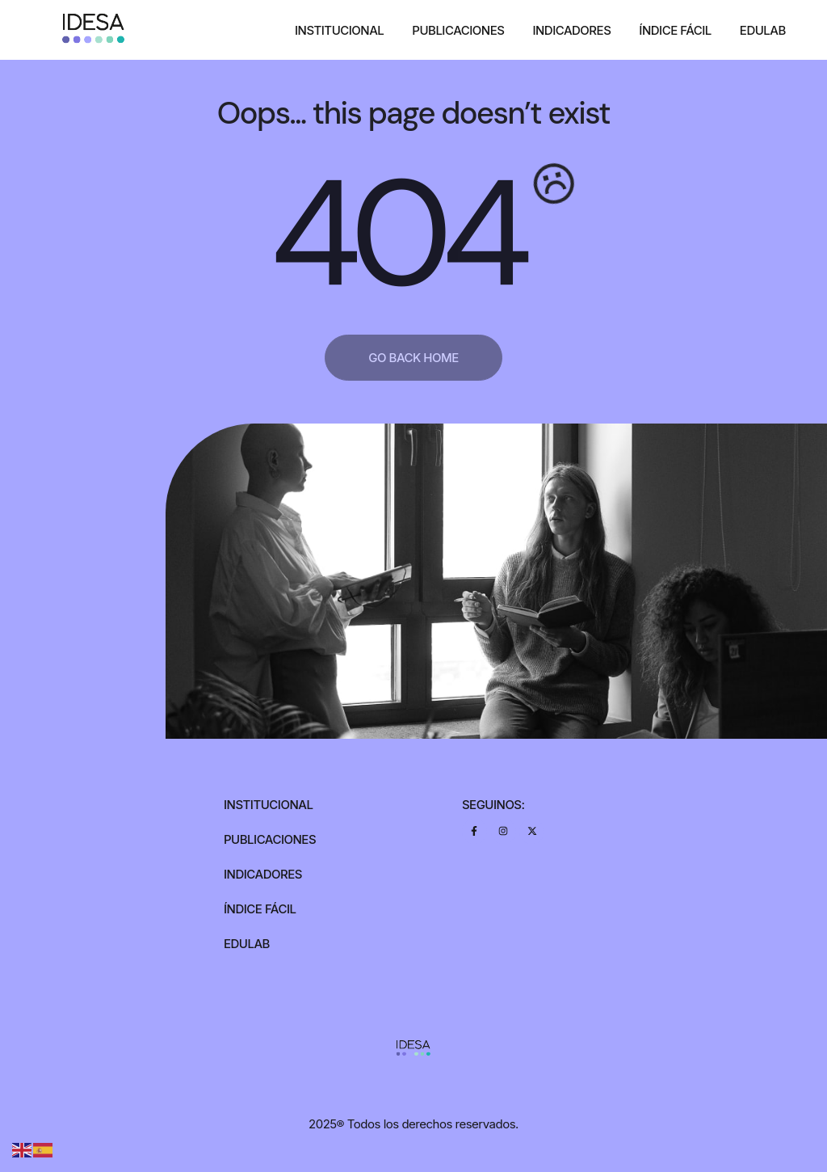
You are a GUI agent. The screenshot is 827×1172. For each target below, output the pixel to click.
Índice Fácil (675, 30)
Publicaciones (458, 30)
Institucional (339, 30)
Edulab (763, 30)
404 (396, 234)
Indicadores (571, 30)
